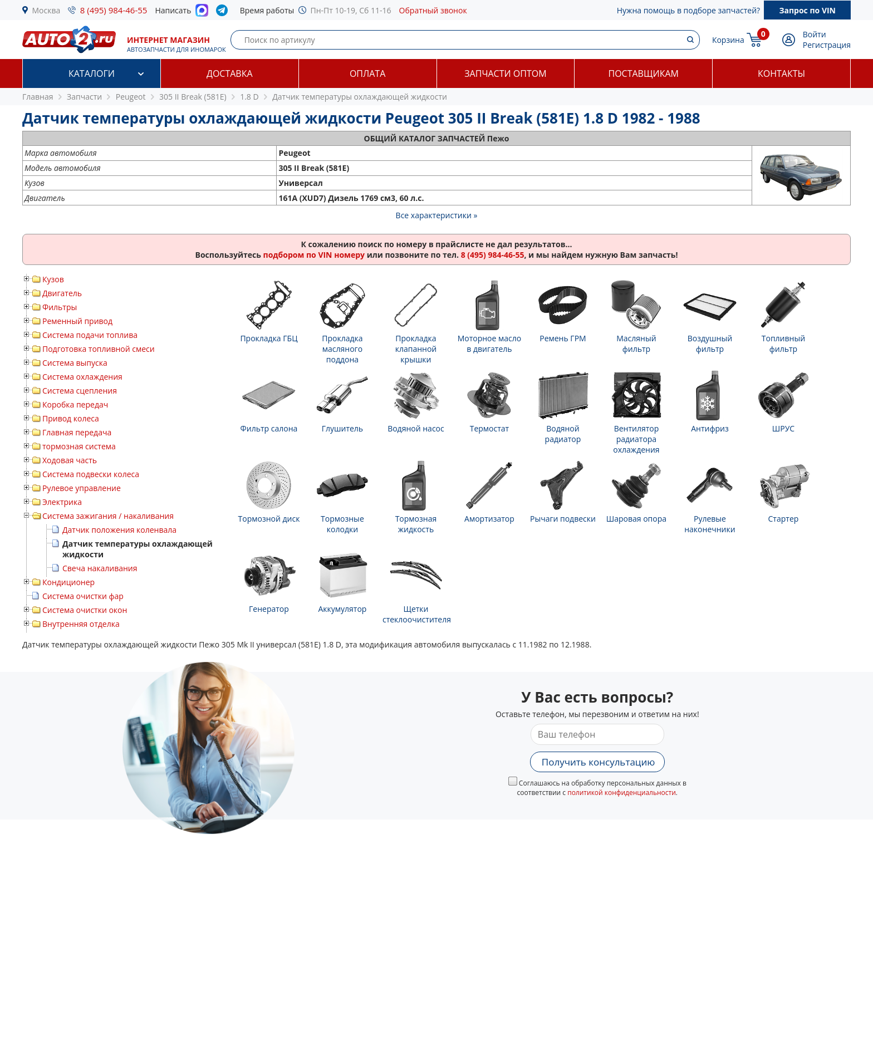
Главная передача (76, 432)
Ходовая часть (69, 460)
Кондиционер (68, 582)
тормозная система (79, 446)
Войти (814, 34)
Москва (46, 10)
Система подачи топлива (90, 335)
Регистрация (827, 45)
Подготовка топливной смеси (98, 349)
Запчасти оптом (505, 73)
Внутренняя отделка (81, 624)
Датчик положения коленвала (119, 529)
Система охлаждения (82, 376)
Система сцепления (79, 390)
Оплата (367, 73)
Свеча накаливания (100, 568)
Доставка (230, 73)
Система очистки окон (84, 610)
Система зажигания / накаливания (108, 516)
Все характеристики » (437, 215)
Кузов (53, 279)
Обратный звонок (433, 10)
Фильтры (59, 307)
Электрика (62, 502)
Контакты (781, 73)
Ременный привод (77, 321)
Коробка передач (75, 404)
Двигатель (62, 293)
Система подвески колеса (90, 474)
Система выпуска (74, 362)
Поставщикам (644, 73)
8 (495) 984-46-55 (114, 10)
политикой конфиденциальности (621, 792)
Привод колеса (70, 418)
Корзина (728, 40)
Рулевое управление (81, 488)
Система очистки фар (83, 596)
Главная (37, 96)
